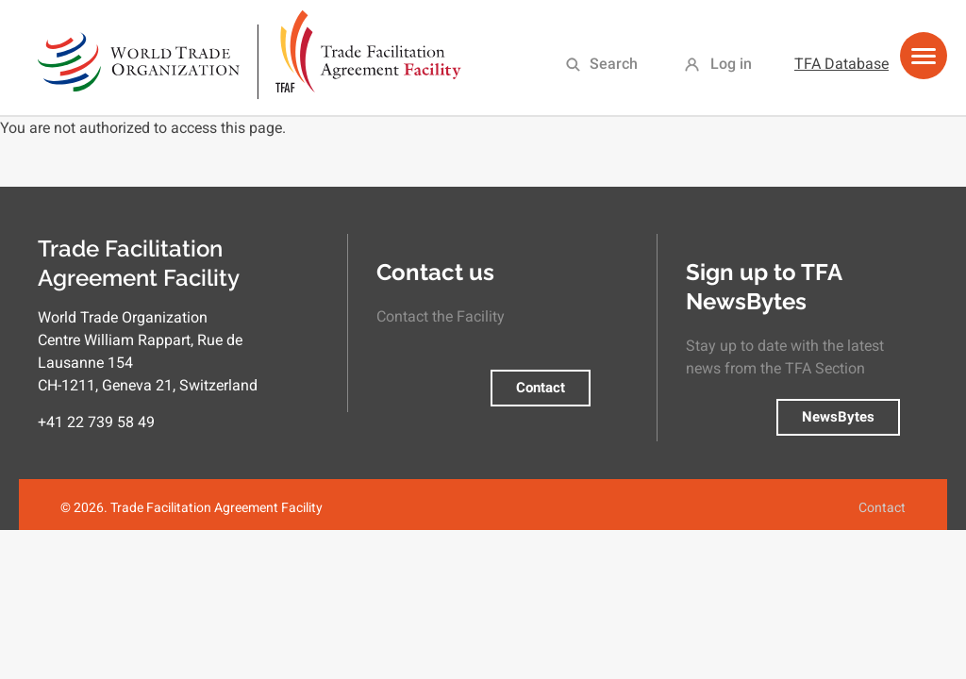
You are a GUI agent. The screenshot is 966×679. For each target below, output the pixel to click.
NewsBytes (838, 416)
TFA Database (841, 64)
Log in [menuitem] (731, 64)
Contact (540, 387)
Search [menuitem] (614, 64)
